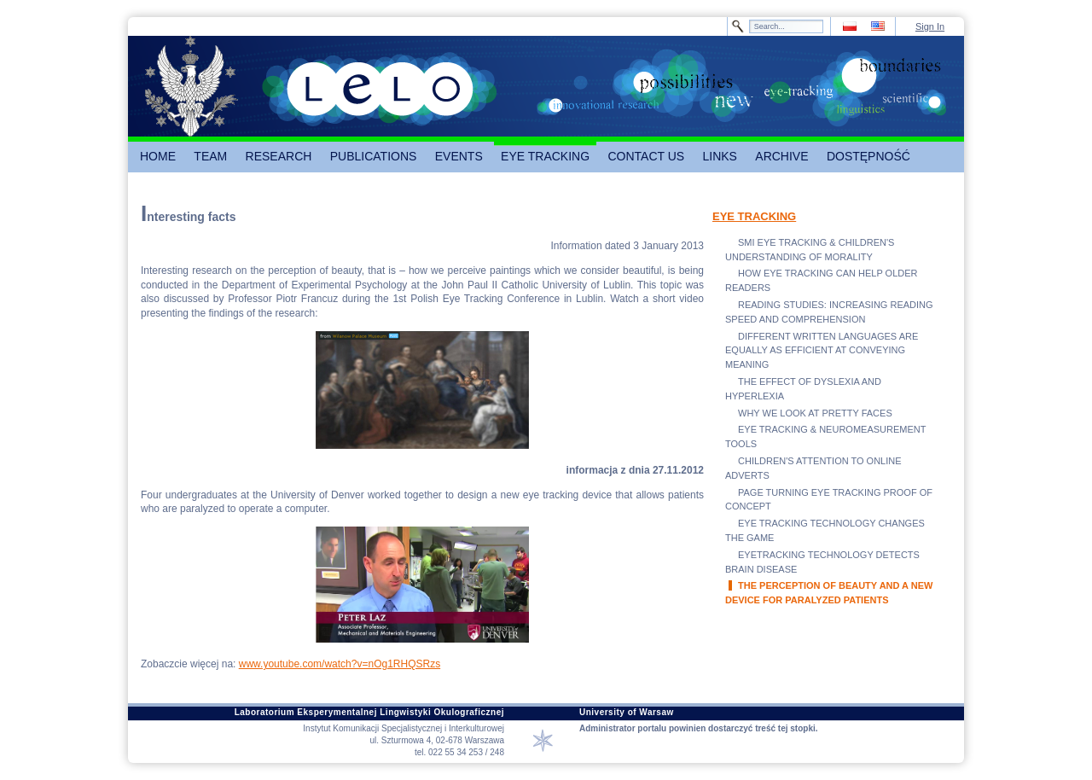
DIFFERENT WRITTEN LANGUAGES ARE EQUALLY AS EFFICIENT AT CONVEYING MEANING (821, 350)
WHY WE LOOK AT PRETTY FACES (815, 413)
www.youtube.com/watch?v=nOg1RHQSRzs (339, 664)
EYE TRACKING (754, 216)
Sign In (929, 26)
